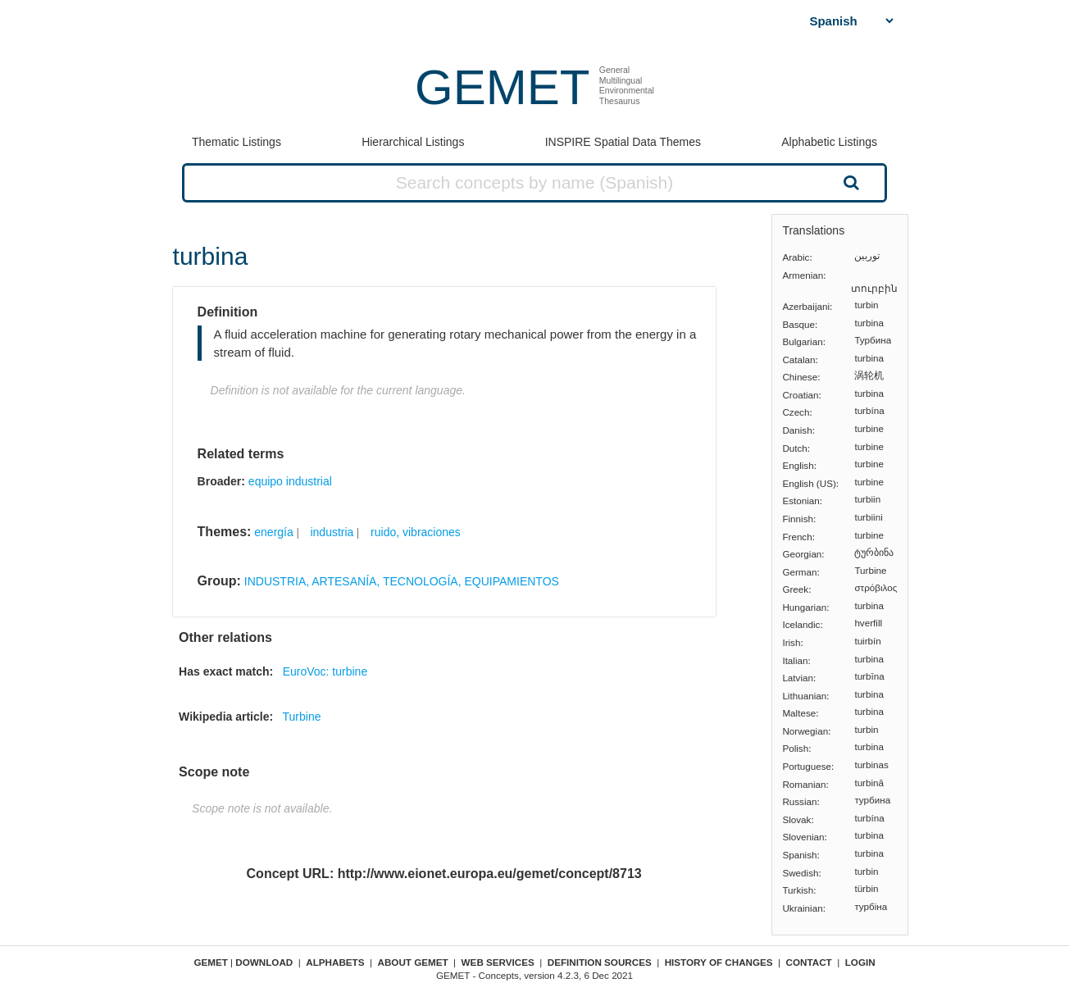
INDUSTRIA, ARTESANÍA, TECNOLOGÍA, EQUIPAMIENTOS (401, 581)
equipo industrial (290, 481)
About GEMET (413, 962)
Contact (809, 962)
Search (849, 182)
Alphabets (335, 962)
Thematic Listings (236, 141)
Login (860, 962)
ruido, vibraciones (416, 532)
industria (331, 532)
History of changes (719, 962)
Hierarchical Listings (413, 141)
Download (264, 962)
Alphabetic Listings (829, 141)
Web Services (498, 962)
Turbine (302, 716)
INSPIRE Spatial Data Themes (623, 141)
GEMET (502, 87)
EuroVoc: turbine (325, 671)
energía (273, 532)
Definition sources (600, 962)
